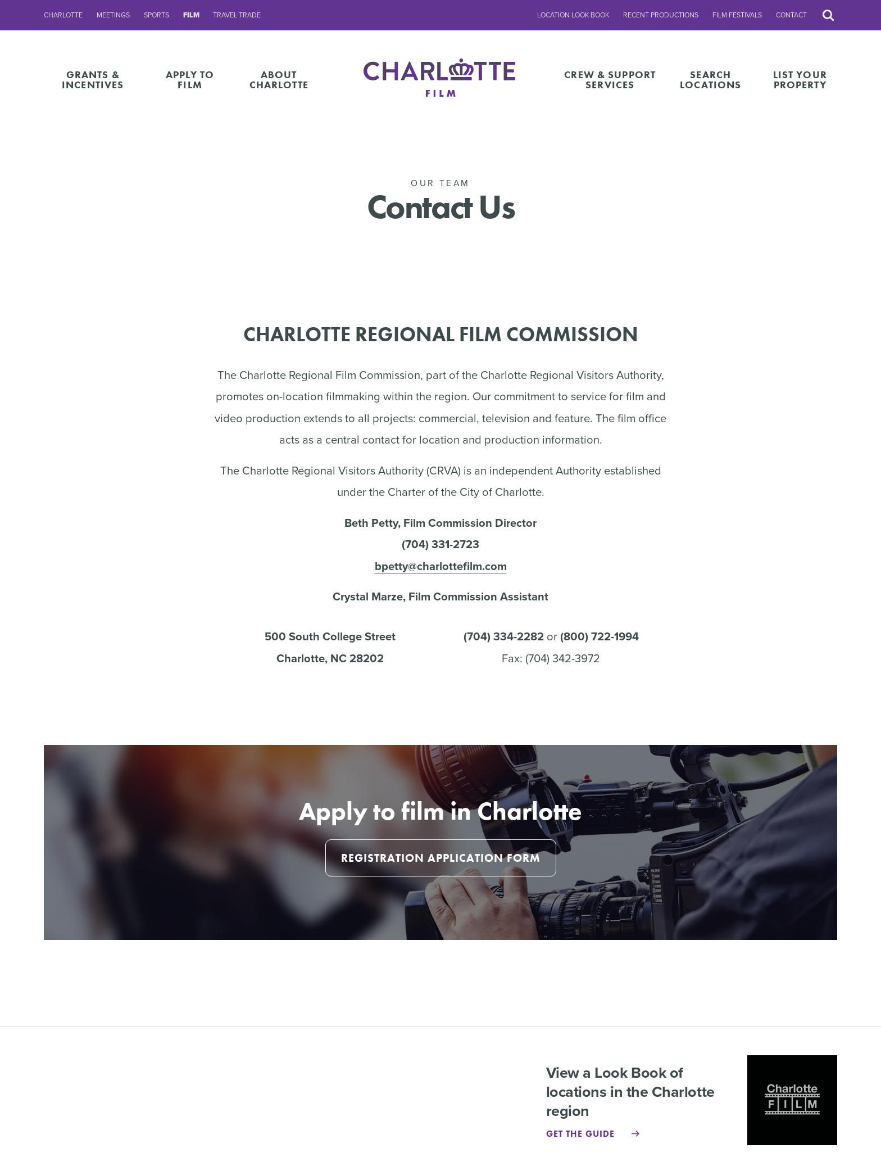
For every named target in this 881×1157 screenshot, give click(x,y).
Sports (156, 15)
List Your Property (800, 79)
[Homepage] (441, 79)
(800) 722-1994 (599, 636)
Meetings (113, 15)
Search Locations (710, 79)
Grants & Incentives (93, 79)
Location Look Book (573, 15)
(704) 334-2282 (504, 636)
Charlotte (63, 15)
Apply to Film (190, 79)
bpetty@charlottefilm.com (441, 566)
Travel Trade (237, 15)
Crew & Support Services (610, 79)
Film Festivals (737, 15)
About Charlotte (278, 79)
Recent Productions (660, 15)
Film (191, 15)
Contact (791, 15)
